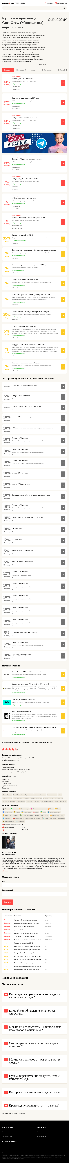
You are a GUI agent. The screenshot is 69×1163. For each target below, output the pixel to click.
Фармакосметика (52, 795)
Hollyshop (29, 801)
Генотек (9, 795)
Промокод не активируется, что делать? (34, 1105)
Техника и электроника (38, 809)
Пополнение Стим (54, 812)
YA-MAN (36, 801)
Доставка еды (24, 809)
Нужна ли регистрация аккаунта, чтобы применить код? (34, 1077)
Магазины (40, 1132)
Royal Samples (21, 801)
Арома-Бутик (59, 798)
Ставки (6, 809)
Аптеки (14, 809)
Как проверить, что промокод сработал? (34, 1092)
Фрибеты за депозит (57, 815)
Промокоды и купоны (9, 1113)
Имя (4, 881)
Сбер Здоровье (17, 798)
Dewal (51, 798)
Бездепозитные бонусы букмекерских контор (34, 815)
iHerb (60, 795)
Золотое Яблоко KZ (60, 801)
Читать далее (42, 64)
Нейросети (20, 821)
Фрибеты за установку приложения (53, 818)
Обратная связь (7, 1136)
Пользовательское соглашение (12, 1132)
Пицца (17, 812)
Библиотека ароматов (9, 801)
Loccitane (26, 798)
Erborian (45, 798)
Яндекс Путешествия (27, 795)
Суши (50, 809)
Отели (36, 812)
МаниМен (16, 795)
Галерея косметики (36, 798)
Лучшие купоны (42, 1136)
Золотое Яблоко (7, 798)
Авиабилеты (7, 812)
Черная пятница (8, 821)
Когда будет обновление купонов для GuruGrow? (32, 1012)
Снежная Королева (40, 795)
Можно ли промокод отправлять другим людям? (34, 1061)
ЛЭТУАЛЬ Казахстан (47, 801)
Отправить (8, 902)
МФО (43, 812)
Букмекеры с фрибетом (10, 815)
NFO (4, 795)
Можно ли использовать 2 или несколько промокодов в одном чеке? (35, 1028)
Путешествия (26, 812)
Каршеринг (7, 818)
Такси (58, 809)
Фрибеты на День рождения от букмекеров (26, 818)
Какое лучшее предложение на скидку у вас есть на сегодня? (34, 996)
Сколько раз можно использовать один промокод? (33, 1045)
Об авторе (5, 871)
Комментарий (7, 890)
